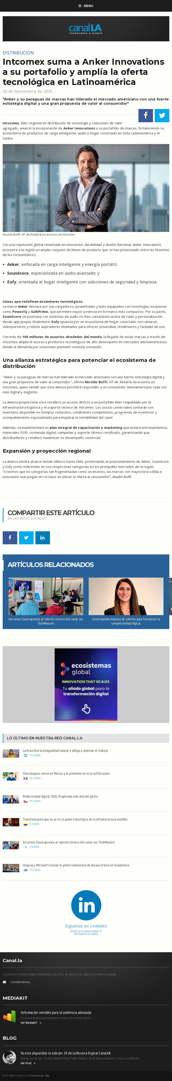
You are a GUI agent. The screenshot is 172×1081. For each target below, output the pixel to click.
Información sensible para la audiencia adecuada (56, 1012)
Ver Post (28, 1063)
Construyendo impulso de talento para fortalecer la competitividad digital (126, 621)
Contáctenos (20, 982)
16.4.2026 (34, 778)
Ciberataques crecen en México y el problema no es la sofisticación (66, 773)
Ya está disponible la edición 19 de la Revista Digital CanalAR (66, 1053)
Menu (86, 6)
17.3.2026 (34, 869)
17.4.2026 (34, 755)
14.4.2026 (34, 801)
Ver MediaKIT (31, 1022)
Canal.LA (72, 738)
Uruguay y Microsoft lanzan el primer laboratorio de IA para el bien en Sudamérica (76, 865)
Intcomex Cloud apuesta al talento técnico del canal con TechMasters (46, 621)
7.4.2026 (34, 823)
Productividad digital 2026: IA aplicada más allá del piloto (60, 796)
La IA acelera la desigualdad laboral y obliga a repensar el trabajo (65, 750)
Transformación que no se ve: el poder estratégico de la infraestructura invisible (75, 819)
